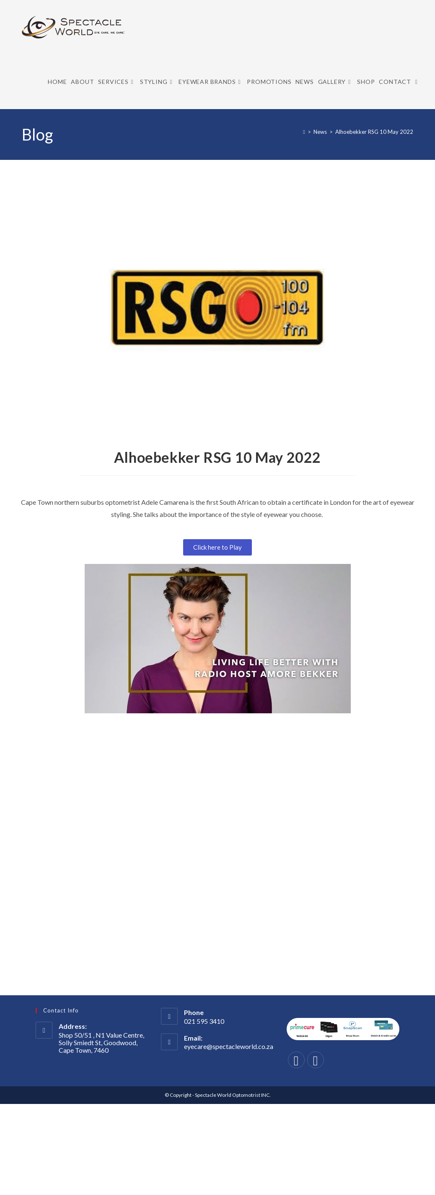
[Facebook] (296, 1059)
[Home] (304, 131)
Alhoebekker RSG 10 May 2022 (374, 131)
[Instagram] (315, 1059)
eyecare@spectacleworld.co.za (228, 1046)
